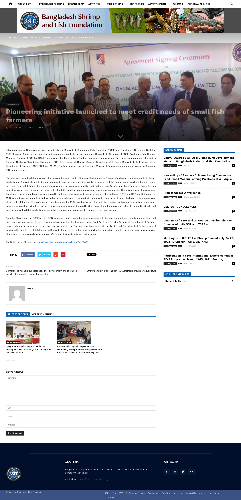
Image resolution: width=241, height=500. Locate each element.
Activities (95, 3)
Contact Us (137, 3)
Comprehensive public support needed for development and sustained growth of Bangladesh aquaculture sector (41, 272)
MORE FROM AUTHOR (43, 314)
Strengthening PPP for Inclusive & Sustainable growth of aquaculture (121, 270)
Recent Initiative (13, 105)
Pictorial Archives (199, 3)
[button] (231, 3)
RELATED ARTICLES (18, 314)
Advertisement (158, 3)
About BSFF (25, 3)
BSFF (10, 127)
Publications (116, 3)
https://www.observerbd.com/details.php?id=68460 (62, 242)
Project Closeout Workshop (182, 192)
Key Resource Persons (51, 3)
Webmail (178, 3)
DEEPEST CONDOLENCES (180, 206)
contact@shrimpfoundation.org (92, 479)
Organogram (76, 3)
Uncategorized (170, 166)
